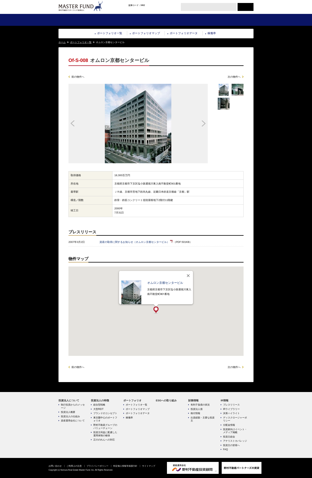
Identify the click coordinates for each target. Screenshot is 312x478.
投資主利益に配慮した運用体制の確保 (105, 434)
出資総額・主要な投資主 (202, 419)
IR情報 (237, 20)
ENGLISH (246, 7)
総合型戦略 (99, 404)
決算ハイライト (231, 413)
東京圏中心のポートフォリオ (105, 419)
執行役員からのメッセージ (73, 406)
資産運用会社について (73, 420)
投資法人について (74, 20)
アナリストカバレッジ (235, 440)
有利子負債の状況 (200, 404)
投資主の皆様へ (231, 445)
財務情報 (204, 20)
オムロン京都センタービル (165, 283)
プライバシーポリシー (97, 466)
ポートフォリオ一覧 (109, 33)
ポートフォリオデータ (184, 33)
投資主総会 (229, 436)
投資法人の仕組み (70, 416)
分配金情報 (229, 425)
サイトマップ (148, 466)
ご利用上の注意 (74, 466)
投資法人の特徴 (107, 20)
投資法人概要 (68, 412)
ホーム (62, 42)
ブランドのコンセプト (105, 413)
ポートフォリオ (139, 20)
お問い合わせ (55, 466)
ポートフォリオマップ (146, 33)
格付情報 (195, 413)
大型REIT (98, 409)
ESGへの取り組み (172, 20)
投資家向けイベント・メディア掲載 (235, 431)
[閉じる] (188, 275)
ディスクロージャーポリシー (235, 419)
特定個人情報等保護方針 (125, 466)
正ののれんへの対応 (104, 439)
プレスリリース (231, 404)
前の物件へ (77, 76)
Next (190, 123)
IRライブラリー (231, 409)
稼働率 (212, 33)
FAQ (225, 449)
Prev (85, 123)
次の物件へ (234, 76)
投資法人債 (197, 409)
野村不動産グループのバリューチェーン (105, 427)
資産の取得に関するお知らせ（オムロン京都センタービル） (134, 241)
